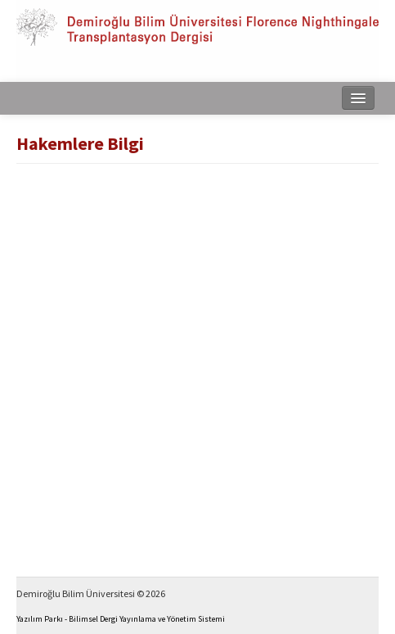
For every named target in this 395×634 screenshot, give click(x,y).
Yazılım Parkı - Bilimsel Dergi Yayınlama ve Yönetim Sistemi (120, 619)
